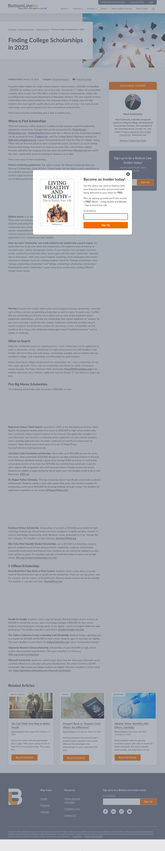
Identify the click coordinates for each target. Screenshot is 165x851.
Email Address (90, 210)
